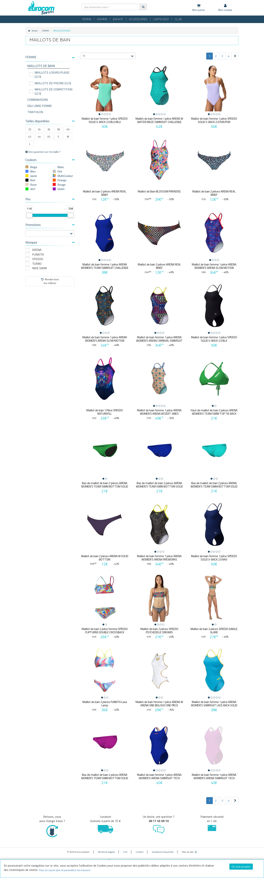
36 (48, 129)
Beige (33, 167)
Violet (61, 189)
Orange (62, 180)
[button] (50, 57)
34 (39, 129)
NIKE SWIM (39, 268)
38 (58, 129)
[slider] (29, 215)
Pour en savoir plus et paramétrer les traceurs (64, 870)
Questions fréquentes (163, 849)
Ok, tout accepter (241, 866)
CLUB (178, 19)
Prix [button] (50, 199)
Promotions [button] (50, 225)
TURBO (37, 264)
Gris (59, 171)
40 (67, 129)
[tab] (50, 58)
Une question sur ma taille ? (43, 152)
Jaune (33, 176)
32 (29, 129)
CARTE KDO (161, 19)
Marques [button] (50, 242)
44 (39, 137)
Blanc (60, 167)
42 (29, 137)
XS (48, 137)
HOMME (102, 19)
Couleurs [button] (50, 160)
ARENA (37, 250)
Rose (33, 184)
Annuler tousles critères (50, 281)
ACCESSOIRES (138, 19)
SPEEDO (37, 259)
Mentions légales (106, 849)
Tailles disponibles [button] (50, 121)
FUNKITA (38, 254)
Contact (139, 849)
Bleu (33, 171)
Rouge (61, 184)
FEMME (86, 19)
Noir (32, 180)
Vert (32, 189)
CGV (125, 849)
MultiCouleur (65, 176)
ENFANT (118, 19)
